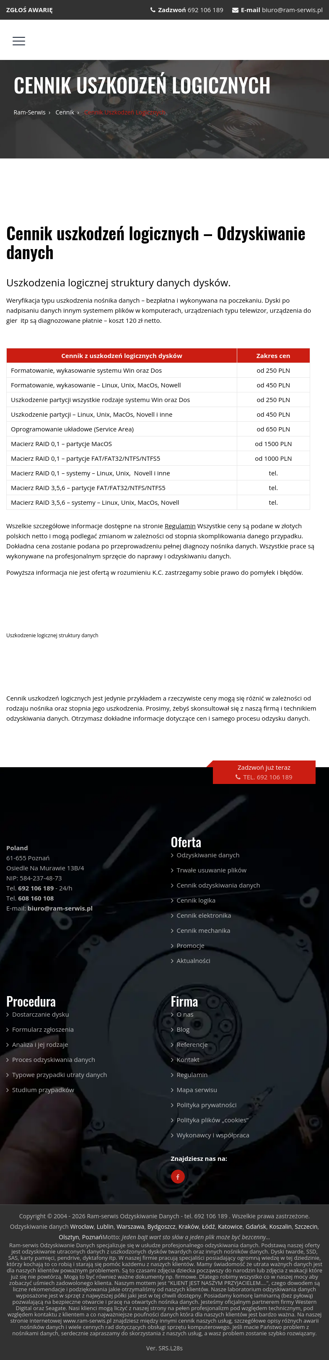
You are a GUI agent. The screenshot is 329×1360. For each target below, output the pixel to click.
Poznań (92, 1237)
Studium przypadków (43, 1089)
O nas (185, 1014)
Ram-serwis (30, 112)
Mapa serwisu (197, 1089)
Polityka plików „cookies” (213, 1120)
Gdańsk (256, 1226)
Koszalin (280, 1226)
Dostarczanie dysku (40, 1014)
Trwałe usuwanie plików (212, 870)
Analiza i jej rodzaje (40, 1044)
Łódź (208, 1226)
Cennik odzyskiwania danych (218, 885)
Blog (183, 1029)
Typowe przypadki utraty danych (59, 1074)
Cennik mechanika (204, 930)
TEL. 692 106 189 (267, 777)
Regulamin (192, 1074)
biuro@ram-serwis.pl (292, 9)
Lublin (105, 1226)
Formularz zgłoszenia (43, 1029)
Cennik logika (196, 900)
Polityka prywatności (207, 1104)
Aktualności (193, 960)
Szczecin (306, 1226)
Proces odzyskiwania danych (53, 1059)
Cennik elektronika (204, 915)
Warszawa (130, 1226)
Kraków (189, 1226)
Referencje (192, 1044)
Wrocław (82, 1226)
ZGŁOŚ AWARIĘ (29, 9)
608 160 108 (36, 898)
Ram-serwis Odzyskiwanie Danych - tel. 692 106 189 (158, 1216)
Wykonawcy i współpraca (213, 1135)
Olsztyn (69, 1237)
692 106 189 (205, 9)
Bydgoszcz (162, 1226)
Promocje (191, 945)
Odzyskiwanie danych (208, 855)
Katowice (230, 1226)
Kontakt (188, 1059)
